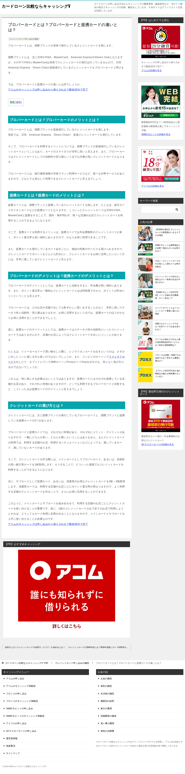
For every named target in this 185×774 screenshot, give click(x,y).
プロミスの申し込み (16, 693)
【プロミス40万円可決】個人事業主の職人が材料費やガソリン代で (167, 374)
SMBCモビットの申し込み (19, 708)
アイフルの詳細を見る (152, 186)
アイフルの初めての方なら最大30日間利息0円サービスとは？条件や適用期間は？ (167, 342)
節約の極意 (106, 686)
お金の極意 (106, 678)
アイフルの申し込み (16, 723)
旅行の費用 (106, 708)
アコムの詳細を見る (151, 70)
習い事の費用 (107, 723)
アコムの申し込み (15, 678)
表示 (18, 102)
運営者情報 (11, 738)
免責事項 (10, 746)
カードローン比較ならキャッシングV (43, 5)
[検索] (160, 209)
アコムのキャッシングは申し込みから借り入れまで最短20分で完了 (48, 89)
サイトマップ (13, 753)
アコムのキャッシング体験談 (21, 686)
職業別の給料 (107, 701)
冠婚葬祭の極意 (108, 716)
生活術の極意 (107, 693)
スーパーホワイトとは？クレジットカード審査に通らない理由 (167, 311)
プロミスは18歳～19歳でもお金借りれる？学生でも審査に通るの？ (168, 358)
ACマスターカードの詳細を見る (157, 444)
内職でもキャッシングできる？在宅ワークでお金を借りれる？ (167, 327)
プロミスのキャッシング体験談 (22, 701)
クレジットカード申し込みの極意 (24, 39)
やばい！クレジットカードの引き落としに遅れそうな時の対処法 (167, 264)
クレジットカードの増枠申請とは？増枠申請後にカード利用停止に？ (99, 647)
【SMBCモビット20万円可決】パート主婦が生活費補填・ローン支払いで (166, 295)
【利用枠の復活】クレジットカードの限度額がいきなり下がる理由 (167, 232)
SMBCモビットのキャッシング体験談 (25, 716)
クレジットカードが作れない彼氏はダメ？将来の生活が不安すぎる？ (167, 279)
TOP (26, 663)
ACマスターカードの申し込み (21, 731)
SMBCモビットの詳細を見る (155, 134)
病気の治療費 (107, 731)
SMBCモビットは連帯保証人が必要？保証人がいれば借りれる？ (167, 248)
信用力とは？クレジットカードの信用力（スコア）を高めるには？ (35, 647)
